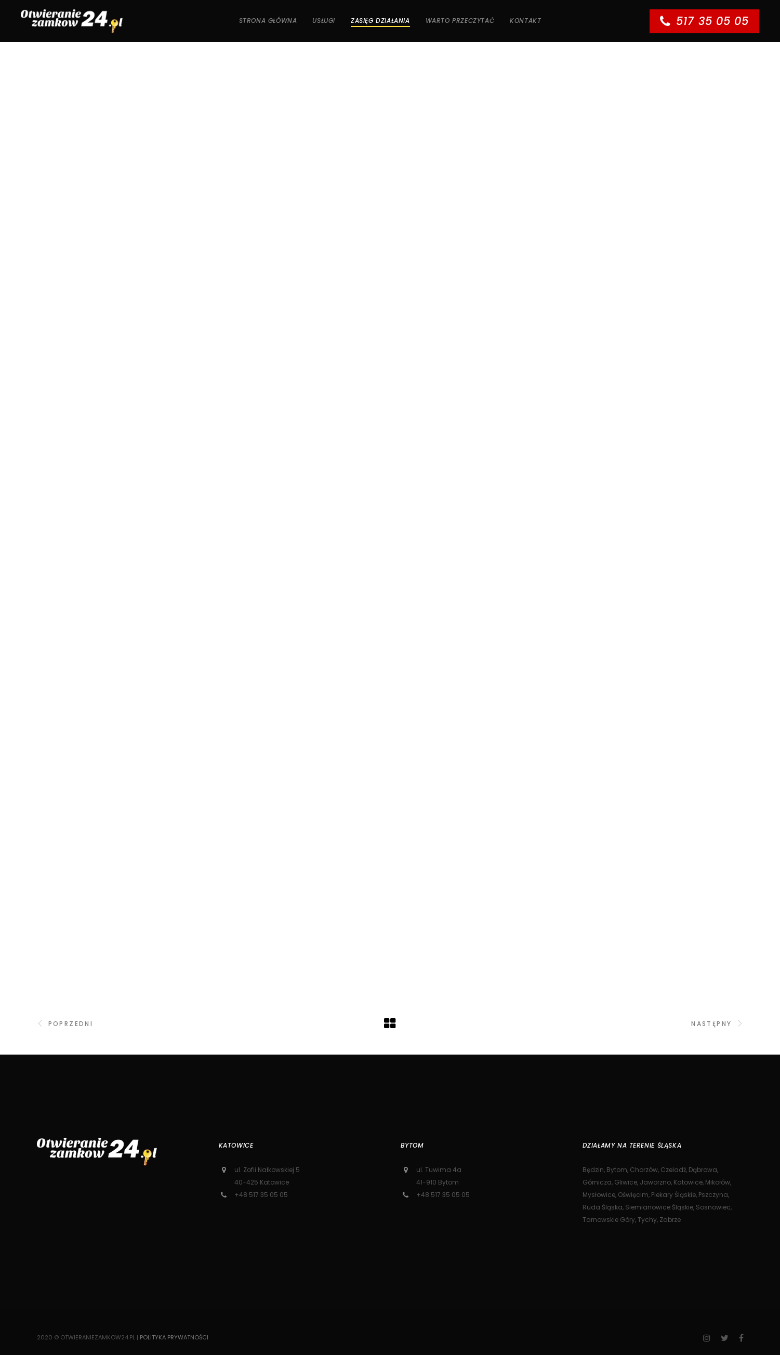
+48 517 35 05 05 (261, 1194)
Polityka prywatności (174, 1337)
